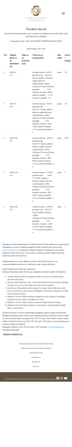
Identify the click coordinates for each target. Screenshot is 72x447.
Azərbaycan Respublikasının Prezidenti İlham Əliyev (36, 344)
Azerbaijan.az (36, 357)
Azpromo (36, 366)
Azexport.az (36, 362)
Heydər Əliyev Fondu (36, 353)
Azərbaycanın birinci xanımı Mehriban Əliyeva (36, 348)
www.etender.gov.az (10, 250)
